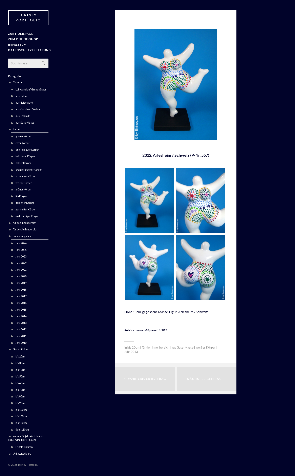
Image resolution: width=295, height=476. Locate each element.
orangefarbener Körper (29, 168)
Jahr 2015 (21, 308)
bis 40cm (20, 369)
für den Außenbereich (25, 228)
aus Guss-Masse (25, 121)
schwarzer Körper (26, 175)
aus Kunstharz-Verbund (29, 108)
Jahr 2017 (21, 295)
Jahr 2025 (21, 248)
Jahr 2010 (21, 342)
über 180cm (22, 428)
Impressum (16, 44)
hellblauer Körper (25, 155)
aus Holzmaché (24, 101)
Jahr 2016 (21, 302)
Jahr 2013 (21, 322)
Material (17, 81)
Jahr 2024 (21, 242)
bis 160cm (21, 415)
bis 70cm (20, 388)
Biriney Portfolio (28, 17)
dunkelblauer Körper (27, 148)
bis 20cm (20, 355)
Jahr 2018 (21, 288)
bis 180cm (21, 422)
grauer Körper (23, 135)
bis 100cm (21, 408)
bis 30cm (20, 362)
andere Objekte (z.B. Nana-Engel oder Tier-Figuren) (26, 437)
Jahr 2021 (21, 268)
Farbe (16, 128)
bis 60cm (20, 382)
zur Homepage (19, 33)
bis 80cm (20, 395)
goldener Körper (25, 202)
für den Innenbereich (24, 221)
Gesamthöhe (20, 348)
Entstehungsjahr (22, 235)
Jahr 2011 (21, 335)
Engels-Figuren (24, 446)
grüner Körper (23, 188)
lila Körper (21, 195)
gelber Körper (23, 162)
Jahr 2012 (21, 328)
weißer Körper (24, 182)
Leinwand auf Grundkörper (31, 88)
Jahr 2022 (21, 262)
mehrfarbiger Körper (27, 215)
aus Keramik (23, 115)
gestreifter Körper (26, 208)
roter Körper (22, 142)
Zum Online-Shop (22, 38)
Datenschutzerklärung (28, 49)
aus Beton (21, 95)
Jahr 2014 (21, 315)
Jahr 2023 (21, 255)
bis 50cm (20, 375)
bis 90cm (20, 402)
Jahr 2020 (21, 275)
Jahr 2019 (21, 282)
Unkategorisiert (22, 452)
